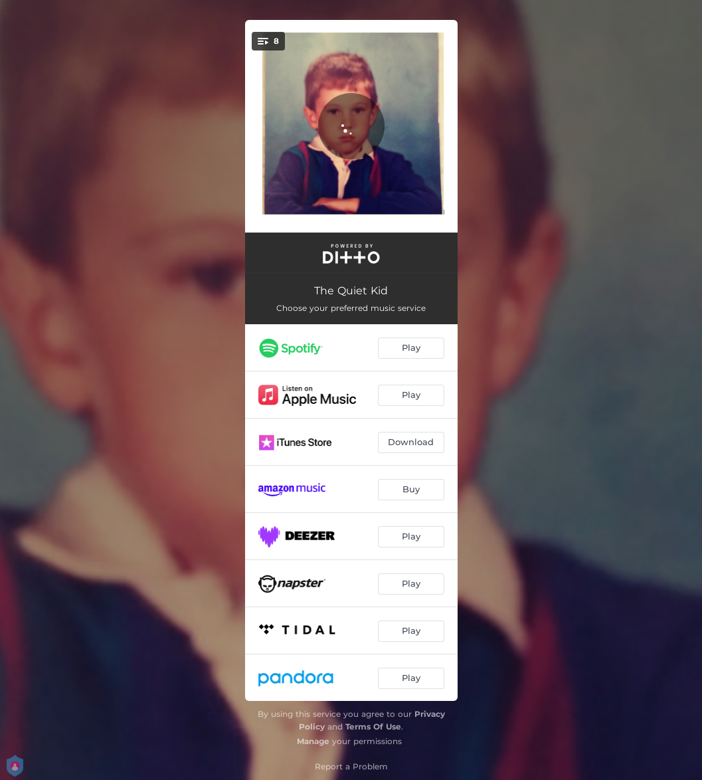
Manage (313, 741)
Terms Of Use (373, 726)
